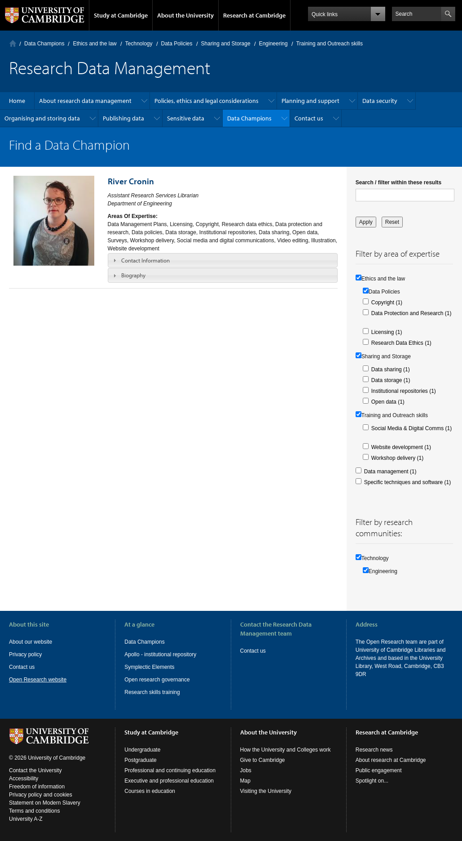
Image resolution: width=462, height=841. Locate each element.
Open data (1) (388, 402)
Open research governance (156, 679)
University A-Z (26, 819)
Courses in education (149, 791)
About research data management (85, 101)
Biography (133, 275)
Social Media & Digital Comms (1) (411, 428)
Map (245, 781)
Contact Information (145, 260)
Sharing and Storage (226, 43)
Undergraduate (142, 750)
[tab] (223, 260)
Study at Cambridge (121, 15)
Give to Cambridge (262, 760)
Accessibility (23, 778)
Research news (374, 750)
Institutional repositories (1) (403, 391)
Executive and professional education (169, 781)
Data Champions (44, 43)
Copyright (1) (386, 302)
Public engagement (379, 770)
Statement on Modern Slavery (44, 803)
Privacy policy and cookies (40, 795)
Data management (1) (390, 471)
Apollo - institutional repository (160, 654)
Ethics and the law (94, 43)
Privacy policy (25, 654)
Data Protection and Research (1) (411, 313)
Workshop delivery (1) (397, 458)
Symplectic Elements (149, 667)
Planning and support (310, 101)
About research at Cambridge (391, 760)
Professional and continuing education (170, 770)
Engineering (273, 43)
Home (13, 43)
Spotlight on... (372, 781)
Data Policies (177, 43)
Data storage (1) (390, 380)
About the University (185, 15)
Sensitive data (185, 118)
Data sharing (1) (390, 369)
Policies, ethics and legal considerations (206, 101)
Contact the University (35, 770)
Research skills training (152, 692)
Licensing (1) (386, 332)
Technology (139, 43)
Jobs (245, 770)
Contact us (309, 118)
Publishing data (123, 118)
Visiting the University (266, 791)
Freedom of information (37, 786)
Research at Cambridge (254, 15)
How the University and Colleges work (285, 750)
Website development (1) (401, 447)
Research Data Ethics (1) (401, 343)
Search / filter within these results (398, 182)
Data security (379, 101)
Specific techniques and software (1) (407, 482)
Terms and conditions (34, 811)
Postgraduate (140, 760)
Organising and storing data (42, 118)
